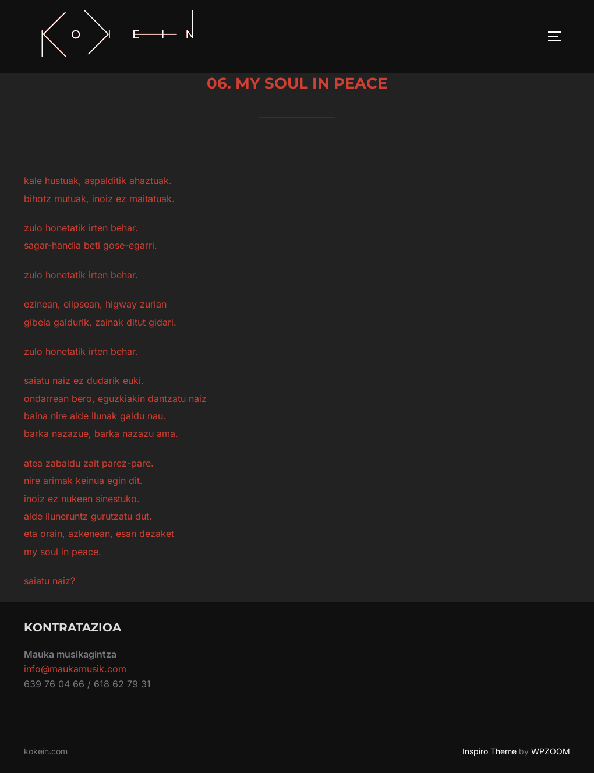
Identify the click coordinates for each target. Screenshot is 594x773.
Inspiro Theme (489, 751)
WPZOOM (550, 751)
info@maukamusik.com (75, 669)
